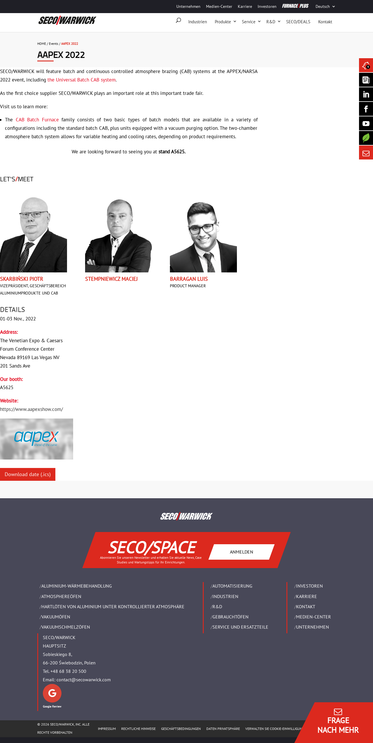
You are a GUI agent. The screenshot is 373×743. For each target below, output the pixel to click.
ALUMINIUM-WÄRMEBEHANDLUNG (76, 586)
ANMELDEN (241, 552)
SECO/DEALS (298, 21)
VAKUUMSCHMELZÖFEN (65, 627)
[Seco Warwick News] (366, 65)
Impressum (107, 728)
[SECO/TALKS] (366, 123)
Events (53, 44)
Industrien (197, 21)
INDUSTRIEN (225, 596)
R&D (270, 21)
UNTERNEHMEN (312, 627)
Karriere (245, 6)
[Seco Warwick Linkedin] (366, 94)
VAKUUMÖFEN (55, 617)
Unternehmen (188, 6)
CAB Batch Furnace (37, 119)
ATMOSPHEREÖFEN (61, 596)
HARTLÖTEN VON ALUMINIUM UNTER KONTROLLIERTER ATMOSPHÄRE (112, 606)
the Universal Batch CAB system (81, 80)
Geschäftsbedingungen (181, 728)
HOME (41, 44)
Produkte (223, 21)
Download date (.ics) (28, 474)
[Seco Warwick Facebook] (366, 109)
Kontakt (325, 21)
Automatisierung (232, 586)
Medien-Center (219, 6)
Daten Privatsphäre (223, 728)
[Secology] (366, 138)
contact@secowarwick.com (84, 679)
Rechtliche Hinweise (138, 728)
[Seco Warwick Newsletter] (366, 80)
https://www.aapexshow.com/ (31, 409)
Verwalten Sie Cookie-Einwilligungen (276, 728)
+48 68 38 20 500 (68, 671)
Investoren (267, 6)
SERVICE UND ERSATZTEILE (240, 627)
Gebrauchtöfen (230, 617)
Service (249, 21)
